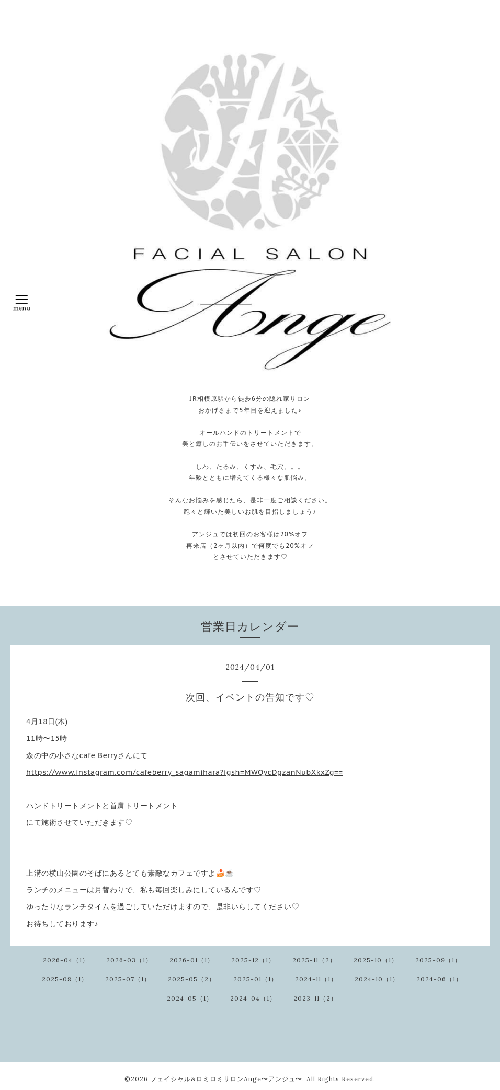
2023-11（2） (315, 998)
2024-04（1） (253, 998)
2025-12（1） (253, 960)
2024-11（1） (316, 979)
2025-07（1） (128, 979)
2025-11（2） (314, 960)
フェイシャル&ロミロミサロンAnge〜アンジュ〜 (226, 1079)
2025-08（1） (65, 979)
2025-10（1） (376, 960)
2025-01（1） (255, 979)
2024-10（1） (377, 979)
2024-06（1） (439, 979)
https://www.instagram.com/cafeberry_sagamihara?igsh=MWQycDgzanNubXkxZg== (184, 772)
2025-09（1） (438, 960)
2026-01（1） (191, 960)
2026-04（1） (66, 960)
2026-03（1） (129, 960)
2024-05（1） (190, 998)
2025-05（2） (191, 979)
